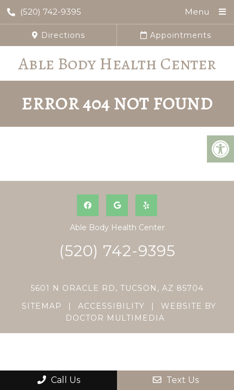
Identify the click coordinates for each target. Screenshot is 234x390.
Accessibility (111, 306)
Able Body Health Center (117, 63)
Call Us (58, 380)
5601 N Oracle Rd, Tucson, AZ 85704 (117, 288)
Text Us (176, 380)
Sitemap (42, 306)
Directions (58, 35)
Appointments (175, 35)
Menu (197, 11)
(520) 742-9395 (44, 11)
